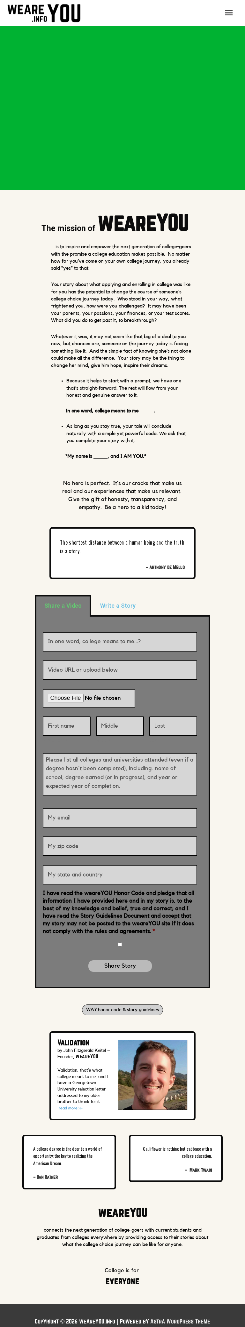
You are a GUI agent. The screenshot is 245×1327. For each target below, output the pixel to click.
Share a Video (63, 607)
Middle (103, 730)
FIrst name (55, 730)
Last (155, 730)
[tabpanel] (122, 796)
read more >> (71, 1096)
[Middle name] (120, 717)
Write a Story (118, 607)
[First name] (67, 717)
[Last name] (173, 717)
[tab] (63, 607)
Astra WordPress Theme (180, 1310)
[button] (122, 997)
